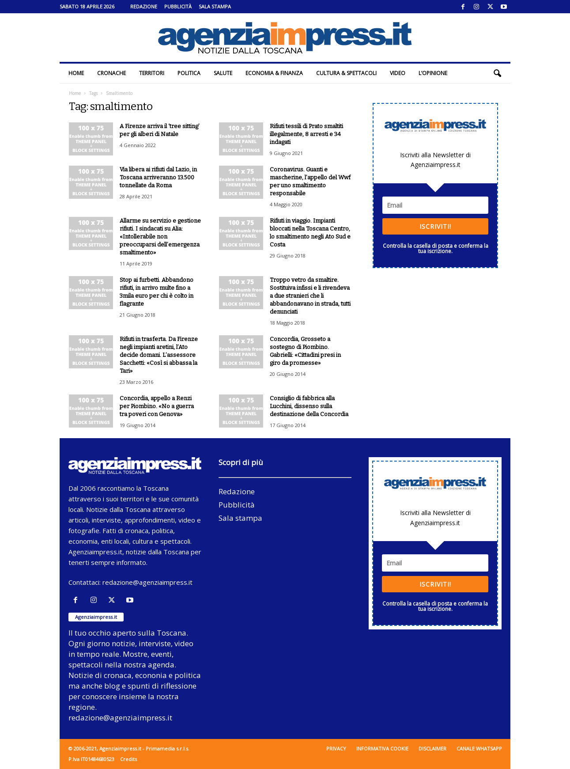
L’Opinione (433, 73)
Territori (151, 73)
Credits (128, 759)
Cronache (111, 73)
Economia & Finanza (274, 73)
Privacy (336, 748)
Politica (188, 73)
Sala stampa (215, 6)
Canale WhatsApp (479, 748)
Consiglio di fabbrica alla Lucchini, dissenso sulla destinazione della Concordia (309, 406)
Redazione (143, 6)
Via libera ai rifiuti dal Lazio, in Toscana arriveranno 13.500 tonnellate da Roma (158, 177)
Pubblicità (178, 6)
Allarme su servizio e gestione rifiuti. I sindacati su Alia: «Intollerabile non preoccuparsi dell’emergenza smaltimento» (160, 236)
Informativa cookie (382, 748)
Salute (223, 73)
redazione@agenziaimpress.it (147, 582)
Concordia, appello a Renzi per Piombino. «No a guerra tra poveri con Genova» (157, 406)
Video (397, 73)
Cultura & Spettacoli (346, 73)
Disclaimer (432, 748)
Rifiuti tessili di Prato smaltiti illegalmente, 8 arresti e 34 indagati (306, 134)
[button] (497, 73)
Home (76, 73)
